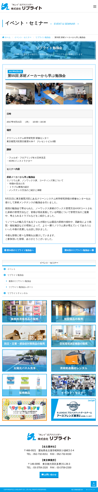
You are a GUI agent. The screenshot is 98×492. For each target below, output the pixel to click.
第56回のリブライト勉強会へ (79, 250)
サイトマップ (90, 489)
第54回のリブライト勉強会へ (19, 250)
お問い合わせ (49, 474)
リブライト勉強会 (43, 37)
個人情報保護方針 (77, 489)
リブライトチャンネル (17, 293)
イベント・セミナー (22, 37)
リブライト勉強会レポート (21, 287)
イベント (11, 269)
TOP (93, 485)
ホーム (6, 37)
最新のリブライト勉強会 (20, 281)
